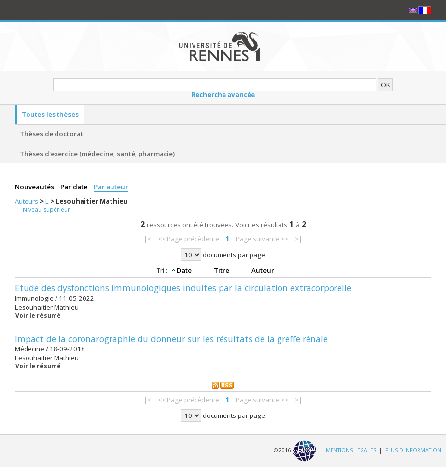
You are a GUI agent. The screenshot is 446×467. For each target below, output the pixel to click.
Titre (222, 270)
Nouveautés (35, 186)
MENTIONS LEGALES (351, 450)
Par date (74, 186)
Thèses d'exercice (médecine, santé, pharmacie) (97, 153)
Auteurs (27, 201)
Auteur (262, 270)
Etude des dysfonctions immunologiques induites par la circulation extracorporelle (183, 288)
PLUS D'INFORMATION (413, 450)
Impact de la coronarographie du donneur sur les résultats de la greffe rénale (171, 339)
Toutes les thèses (50, 114)
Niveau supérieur (46, 210)
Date (185, 270)
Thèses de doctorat (51, 134)
